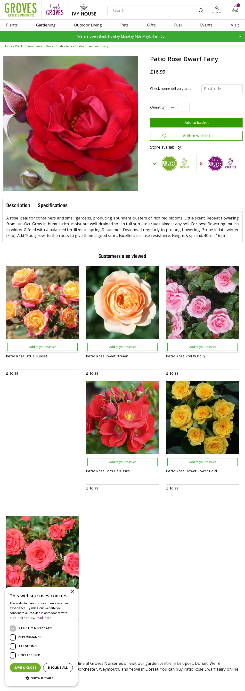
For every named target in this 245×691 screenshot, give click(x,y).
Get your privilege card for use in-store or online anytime (199, 567)
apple (195, 680)
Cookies (144, 680)
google (206, 680)
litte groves (55, 10)
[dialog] (41, 636)
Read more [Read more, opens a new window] (43, 618)
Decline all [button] (58, 668)
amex (184, 680)
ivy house (84, 10)
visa (239, 680)
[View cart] (235, 8)
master (228, 680)
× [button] (72, 592)
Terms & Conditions (99, 680)
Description (18, 205)
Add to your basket (42, 347)
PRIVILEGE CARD (148, 567)
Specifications (52, 205)
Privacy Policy (125, 680)
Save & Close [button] (25, 668)
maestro (217, 680)
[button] (41, 678)
